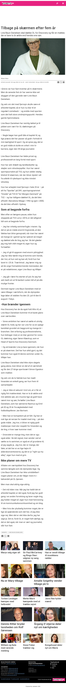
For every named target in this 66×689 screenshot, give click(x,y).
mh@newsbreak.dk (19, 673)
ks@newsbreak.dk (13, 671)
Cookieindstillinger (24, 679)
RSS (53, 667)
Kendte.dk (7, 679)
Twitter (54, 665)
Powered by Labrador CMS (33, 686)
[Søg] (57, 3)
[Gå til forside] (8, 3)
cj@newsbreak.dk (13, 670)
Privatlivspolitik (15, 679)
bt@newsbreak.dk (13, 668)
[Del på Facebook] (58, 82)
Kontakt (3, 679)
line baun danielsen (16, 532)
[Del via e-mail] (63, 82)
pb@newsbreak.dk (12, 675)
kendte (4, 532)
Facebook (54, 664)
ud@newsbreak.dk (11, 663)
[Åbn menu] (63, 3)
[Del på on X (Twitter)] (61, 82)
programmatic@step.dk (38, 665)
